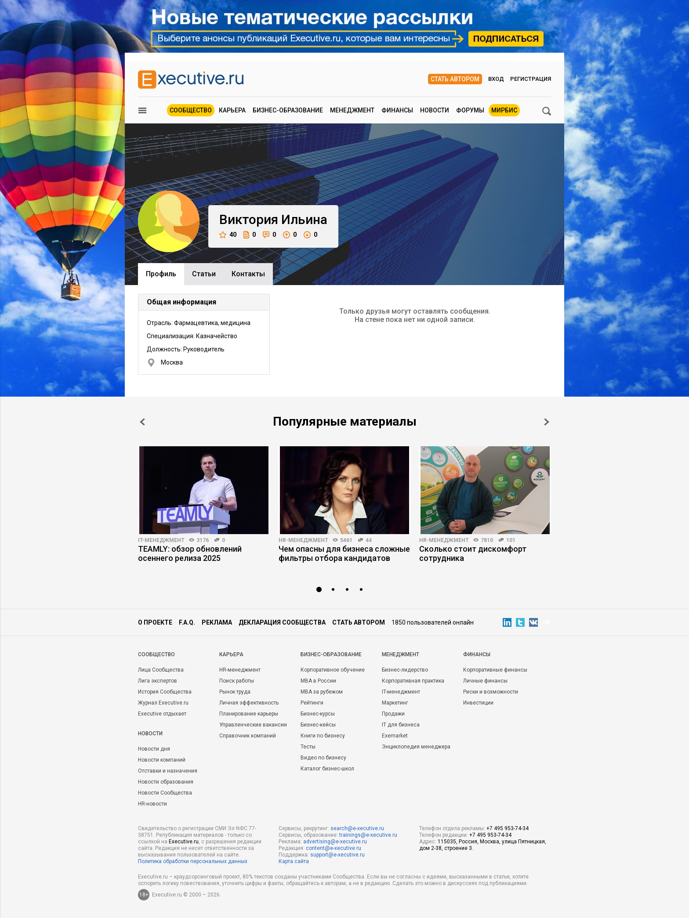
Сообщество (191, 110)
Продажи (393, 714)
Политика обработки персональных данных (192, 861)
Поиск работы (236, 681)
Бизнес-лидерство (405, 670)
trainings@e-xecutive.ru (368, 835)
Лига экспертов (157, 681)
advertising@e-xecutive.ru (335, 841)
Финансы (397, 110)
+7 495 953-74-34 (507, 828)
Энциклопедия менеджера (416, 747)
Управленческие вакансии (253, 725)
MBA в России (318, 681)
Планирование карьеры (248, 714)
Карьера (232, 110)
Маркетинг (395, 703)
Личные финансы (485, 681)
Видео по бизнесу (323, 758)
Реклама (217, 622)
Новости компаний (161, 760)
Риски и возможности (490, 692)
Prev (142, 422)
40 (227, 235)
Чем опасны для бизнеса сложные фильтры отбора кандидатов (344, 553)
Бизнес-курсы (318, 714)
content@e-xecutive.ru (333, 848)
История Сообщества (165, 692)
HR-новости (152, 804)
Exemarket (395, 736)
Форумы (470, 110)
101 (510, 540)
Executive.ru (184, 841)
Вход (496, 79)
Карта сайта (294, 861)
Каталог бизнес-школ (327, 769)
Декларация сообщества (282, 622)
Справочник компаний (247, 736)
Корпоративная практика (413, 681)
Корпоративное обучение (333, 670)
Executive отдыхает (162, 714)
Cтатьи (204, 274)
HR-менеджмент (303, 540)
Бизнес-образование (288, 110)
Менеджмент (352, 110)
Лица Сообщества (161, 670)
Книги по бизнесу (323, 736)
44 (369, 540)
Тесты (308, 747)
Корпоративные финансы (495, 670)
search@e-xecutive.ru (357, 828)
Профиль (161, 274)
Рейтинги (312, 703)
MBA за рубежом (322, 692)
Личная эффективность (249, 703)
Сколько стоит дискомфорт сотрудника (472, 553)
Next (546, 422)
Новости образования (165, 782)
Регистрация (530, 79)
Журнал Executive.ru (163, 703)
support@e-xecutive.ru (337, 855)
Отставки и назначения (167, 771)
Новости (434, 110)
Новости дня (154, 749)
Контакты (248, 274)
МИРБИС (504, 110)
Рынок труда (234, 692)
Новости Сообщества (165, 793)
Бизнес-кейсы (318, 725)
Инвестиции (478, 703)
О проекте (155, 622)
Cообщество (156, 654)
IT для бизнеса (401, 725)
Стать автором (455, 79)
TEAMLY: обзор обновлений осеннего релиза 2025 (190, 553)
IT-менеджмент (161, 540)
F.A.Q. (187, 622)
